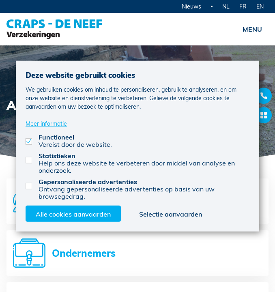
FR (243, 6)
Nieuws (191, 6)
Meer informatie (46, 123)
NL (226, 6)
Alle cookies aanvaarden (73, 213)
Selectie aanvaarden (170, 213)
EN (260, 6)
